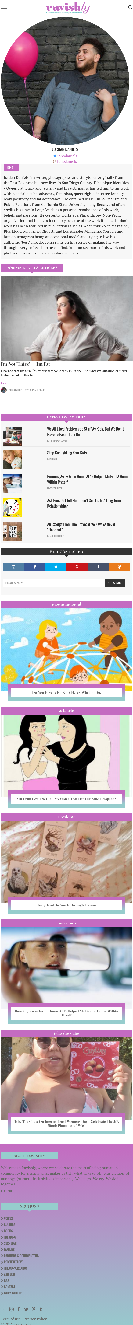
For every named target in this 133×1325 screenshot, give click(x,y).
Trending (10, 1237)
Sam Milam (52, 458)
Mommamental (66, 604)
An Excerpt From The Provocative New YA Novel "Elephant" (81, 527)
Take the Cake (66, 1033)
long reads (66, 923)
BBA (6, 1280)
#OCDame (66, 816)
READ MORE (8, 1191)
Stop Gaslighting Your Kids (67, 453)
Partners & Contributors (21, 1255)
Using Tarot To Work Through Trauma (66, 905)
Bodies (8, 1231)
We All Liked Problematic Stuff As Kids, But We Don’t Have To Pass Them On (85, 431)
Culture (9, 1224)
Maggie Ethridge (54, 488)
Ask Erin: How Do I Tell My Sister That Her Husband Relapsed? (66, 799)
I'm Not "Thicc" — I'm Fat (25, 364)
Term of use (11, 1318)
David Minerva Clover (57, 440)
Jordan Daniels (15, 390)
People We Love (13, 1262)
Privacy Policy (35, 1318)
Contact (9, 1287)
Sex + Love (10, 1243)
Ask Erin (66, 710)
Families (9, 1249)
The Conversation (15, 1268)
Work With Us (13, 1293)
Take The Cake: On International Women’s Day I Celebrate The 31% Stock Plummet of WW (66, 1123)
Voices (8, 1218)
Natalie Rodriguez (55, 535)
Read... (5, 383)
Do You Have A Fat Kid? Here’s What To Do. (66, 692)
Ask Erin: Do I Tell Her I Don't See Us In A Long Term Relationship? (84, 503)
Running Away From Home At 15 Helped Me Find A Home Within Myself (87, 479)
